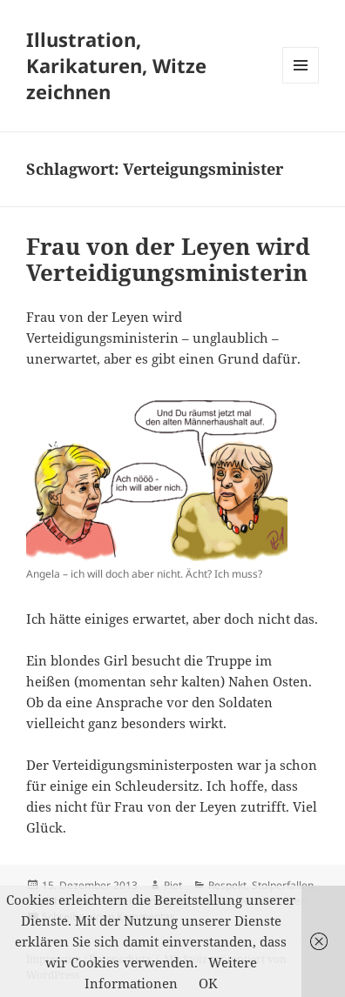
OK (208, 983)
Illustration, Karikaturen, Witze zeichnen (116, 65)
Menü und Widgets (301, 83)
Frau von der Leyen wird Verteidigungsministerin (168, 259)
